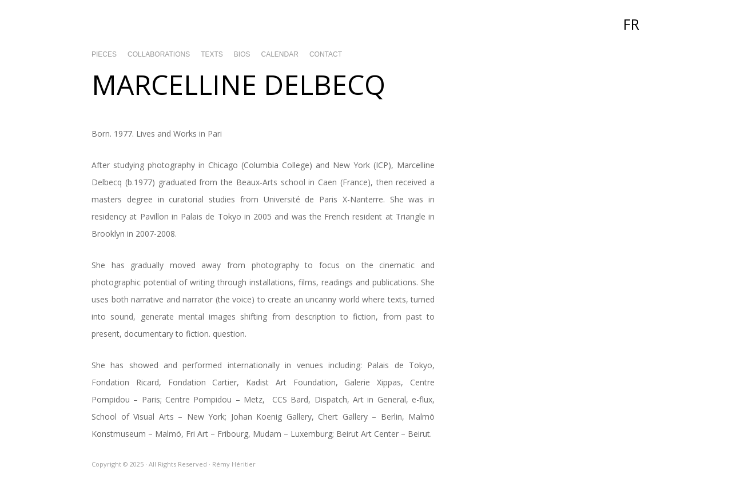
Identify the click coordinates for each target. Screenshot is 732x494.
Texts (212, 54)
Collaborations (159, 54)
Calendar (280, 54)
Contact (325, 54)
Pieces (104, 54)
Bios (242, 54)
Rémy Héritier (366, 23)
